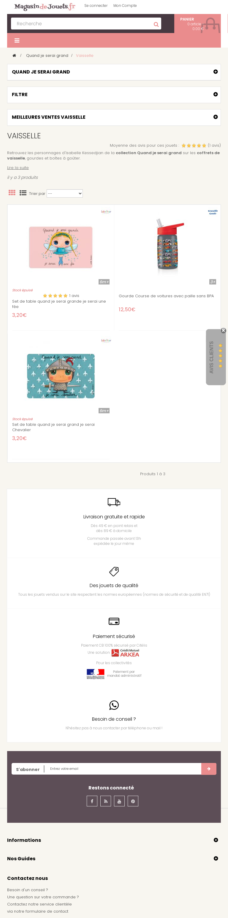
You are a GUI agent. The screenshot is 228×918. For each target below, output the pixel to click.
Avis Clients (211, 357)
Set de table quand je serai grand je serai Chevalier (53, 427)
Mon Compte (125, 5)
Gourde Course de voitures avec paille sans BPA (166, 296)
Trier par (37, 193)
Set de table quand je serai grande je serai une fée (59, 304)
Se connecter (95, 5)
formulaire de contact (47, 911)
